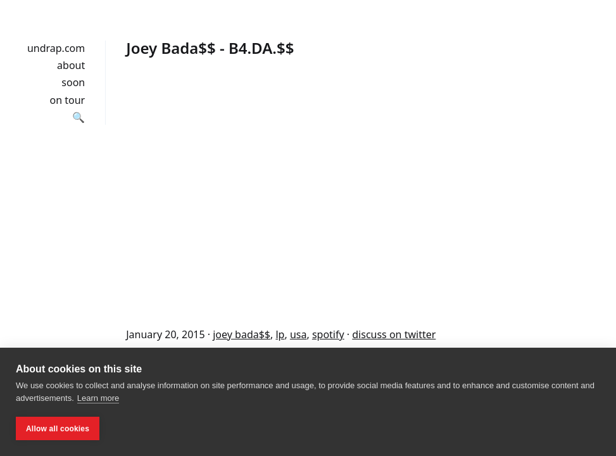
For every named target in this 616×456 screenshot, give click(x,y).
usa (298, 334)
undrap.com (56, 48)
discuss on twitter (394, 334)
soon (73, 82)
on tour (67, 100)
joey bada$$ (241, 334)
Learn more (98, 398)
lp (279, 334)
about (71, 65)
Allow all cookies (57, 428)
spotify (328, 334)
